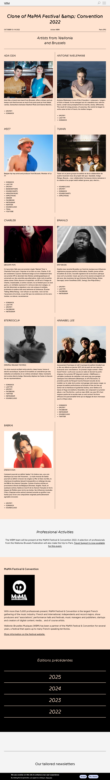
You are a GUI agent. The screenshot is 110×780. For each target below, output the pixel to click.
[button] (104, 3)
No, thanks (93, 777)
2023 (55, 700)
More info (49, 778)
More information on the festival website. (24, 634)
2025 (55, 676)
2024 (55, 688)
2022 (55, 711)
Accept (83, 777)
